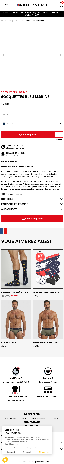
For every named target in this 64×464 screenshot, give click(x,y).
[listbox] (32, 124)
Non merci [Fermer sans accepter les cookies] (11, 452)
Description (9, 161)
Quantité (59, 139)
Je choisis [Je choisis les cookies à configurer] (27, 452)
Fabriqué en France (14, 204)
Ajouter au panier (28, 134)
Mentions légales (42, 461)
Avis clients (9, 209)
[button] (5, 460)
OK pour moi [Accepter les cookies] (44, 452)
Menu (5, 5)
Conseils (7, 199)
